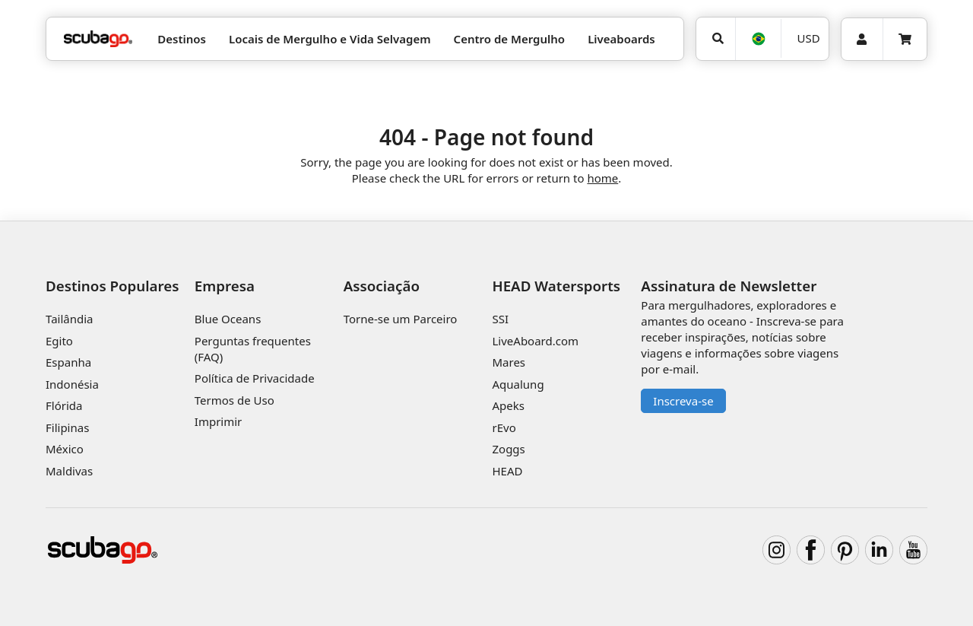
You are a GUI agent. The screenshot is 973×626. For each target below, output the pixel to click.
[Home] (98, 39)
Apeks (508, 405)
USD (808, 38)
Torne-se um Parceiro (401, 318)
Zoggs (508, 448)
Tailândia (69, 318)
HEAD (507, 470)
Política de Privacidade (255, 378)
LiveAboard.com (535, 340)
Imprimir (218, 421)
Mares (508, 362)
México (65, 448)
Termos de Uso (234, 400)
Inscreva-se (683, 400)
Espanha (68, 362)
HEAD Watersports (556, 285)
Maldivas (69, 470)
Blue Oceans (228, 318)
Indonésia (72, 384)
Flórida (64, 405)
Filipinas (67, 427)
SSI (500, 318)
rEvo (503, 427)
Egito (59, 340)
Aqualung (518, 384)
